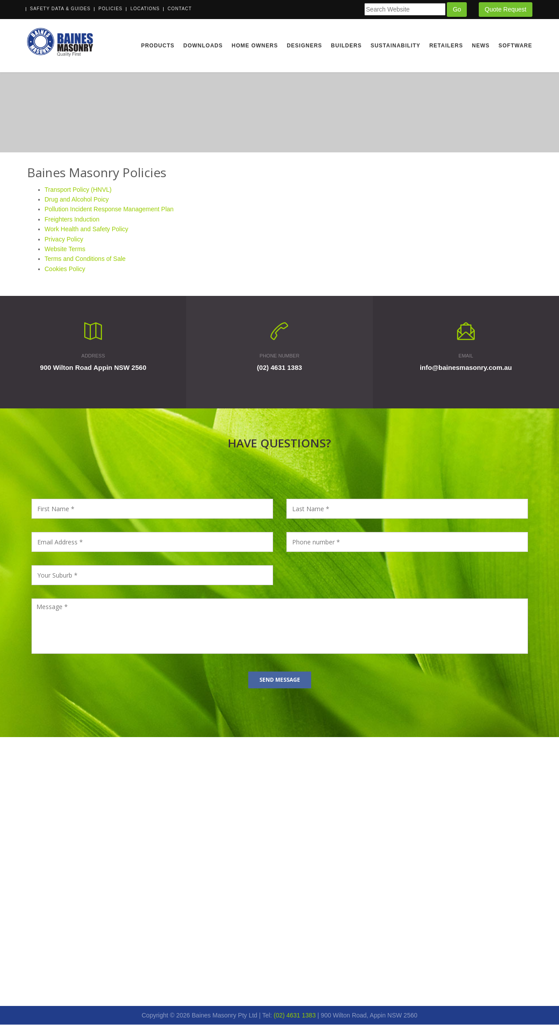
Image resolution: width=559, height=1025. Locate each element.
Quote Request (505, 9)
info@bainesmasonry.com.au (466, 368)
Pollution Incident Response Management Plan (109, 209)
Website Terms (65, 249)
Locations (145, 8)
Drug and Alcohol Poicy (77, 199)
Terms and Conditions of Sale (85, 259)
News (481, 46)
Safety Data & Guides (60, 8)
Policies (110, 8)
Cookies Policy (65, 268)
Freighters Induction (72, 219)
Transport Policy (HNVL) (78, 189)
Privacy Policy (64, 239)
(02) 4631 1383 (279, 368)
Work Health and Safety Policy (87, 229)
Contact (180, 8)
